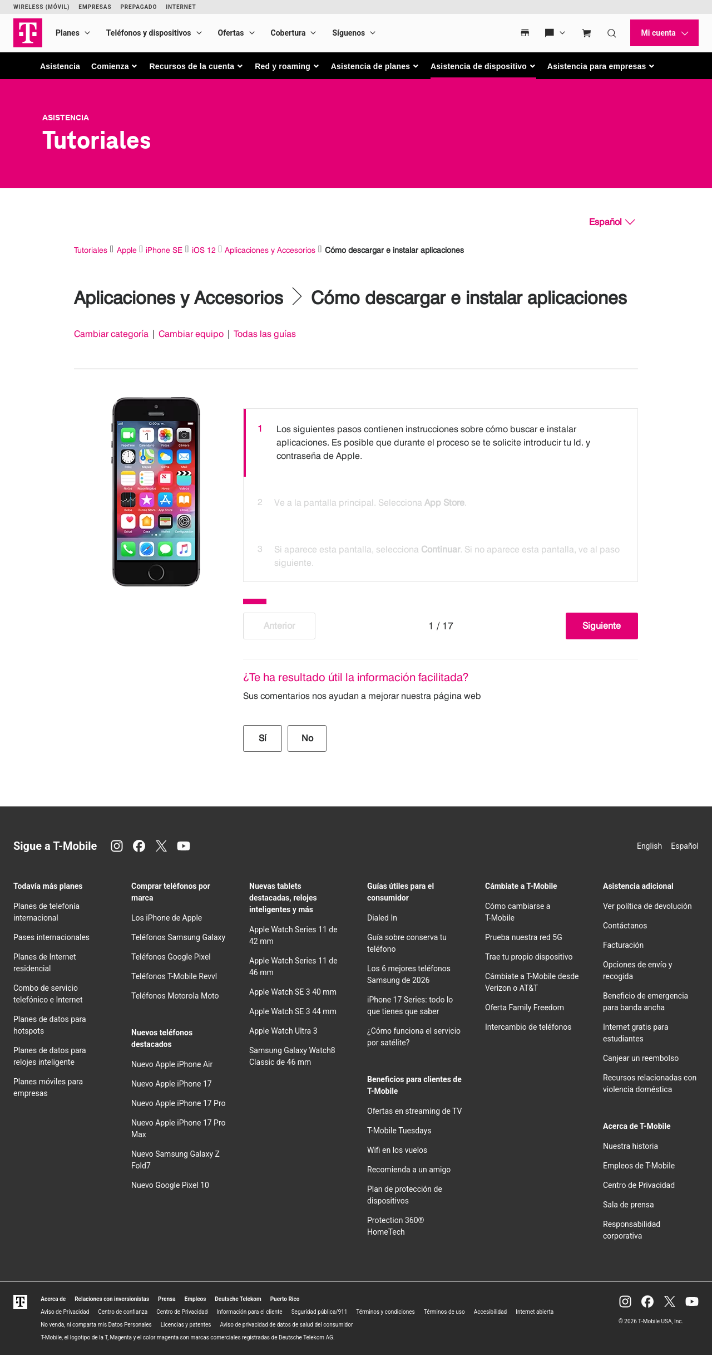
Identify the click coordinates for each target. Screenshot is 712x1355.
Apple (127, 250)
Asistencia (60, 66)
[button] (115, 66)
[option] (440, 443)
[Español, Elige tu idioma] (612, 222)
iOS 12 (204, 250)
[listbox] (440, 492)
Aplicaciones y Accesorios (270, 250)
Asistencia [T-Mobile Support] (65, 117)
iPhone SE (164, 250)
